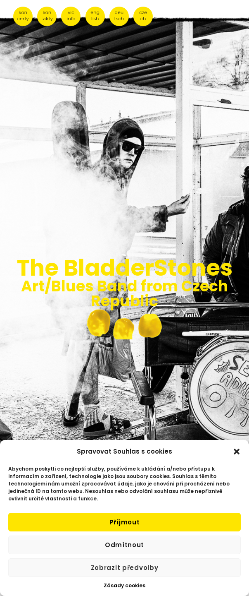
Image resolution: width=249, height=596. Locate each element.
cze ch (143, 16)
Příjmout (124, 522)
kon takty (47, 16)
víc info (70, 16)
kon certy (23, 16)
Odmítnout (124, 545)
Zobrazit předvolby (125, 567)
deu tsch (119, 16)
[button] (236, 451)
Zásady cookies (124, 585)
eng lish (95, 16)
